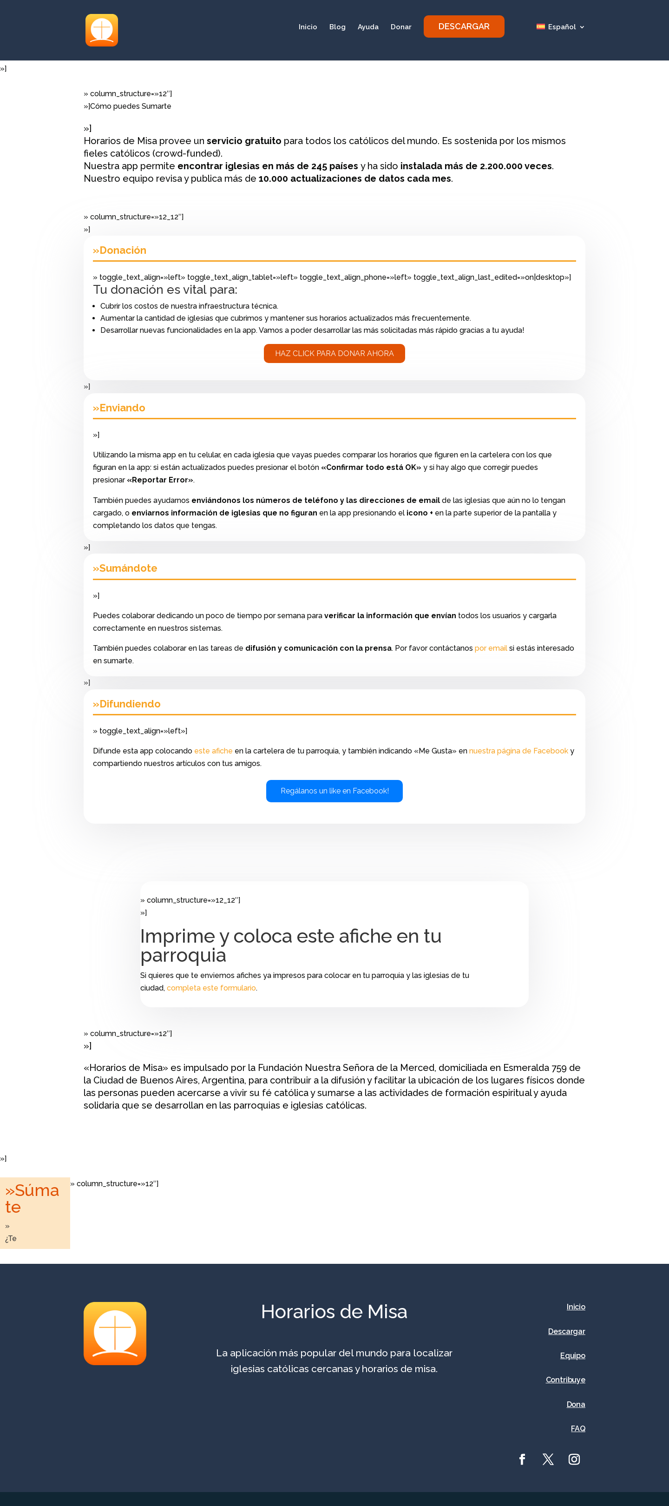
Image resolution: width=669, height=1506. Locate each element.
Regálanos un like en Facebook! (335, 790)
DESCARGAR (464, 26)
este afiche (213, 750)
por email (491, 648)
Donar (401, 27)
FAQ (578, 1428)
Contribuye (565, 1379)
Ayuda (368, 27)
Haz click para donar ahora (334, 353)
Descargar (566, 1331)
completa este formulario (211, 988)
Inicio (308, 27)
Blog (337, 27)
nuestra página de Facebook (518, 750)
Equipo (572, 1355)
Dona (576, 1404)
